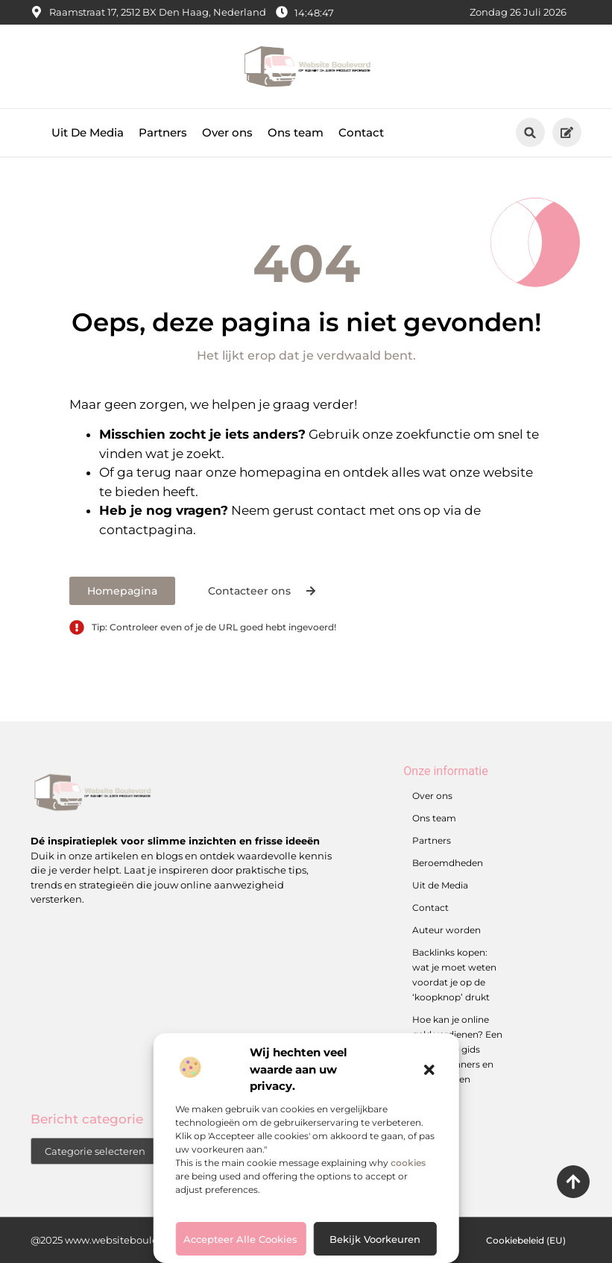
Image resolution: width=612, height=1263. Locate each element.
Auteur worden (446, 930)
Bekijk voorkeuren (374, 1239)
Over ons (227, 132)
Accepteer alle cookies (240, 1239)
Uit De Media (87, 132)
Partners (163, 132)
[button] (429, 1069)
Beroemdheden (447, 862)
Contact (361, 132)
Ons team (296, 132)
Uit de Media (440, 885)
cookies (408, 1162)
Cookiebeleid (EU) (526, 1240)
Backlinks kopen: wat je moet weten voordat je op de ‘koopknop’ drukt (454, 975)
